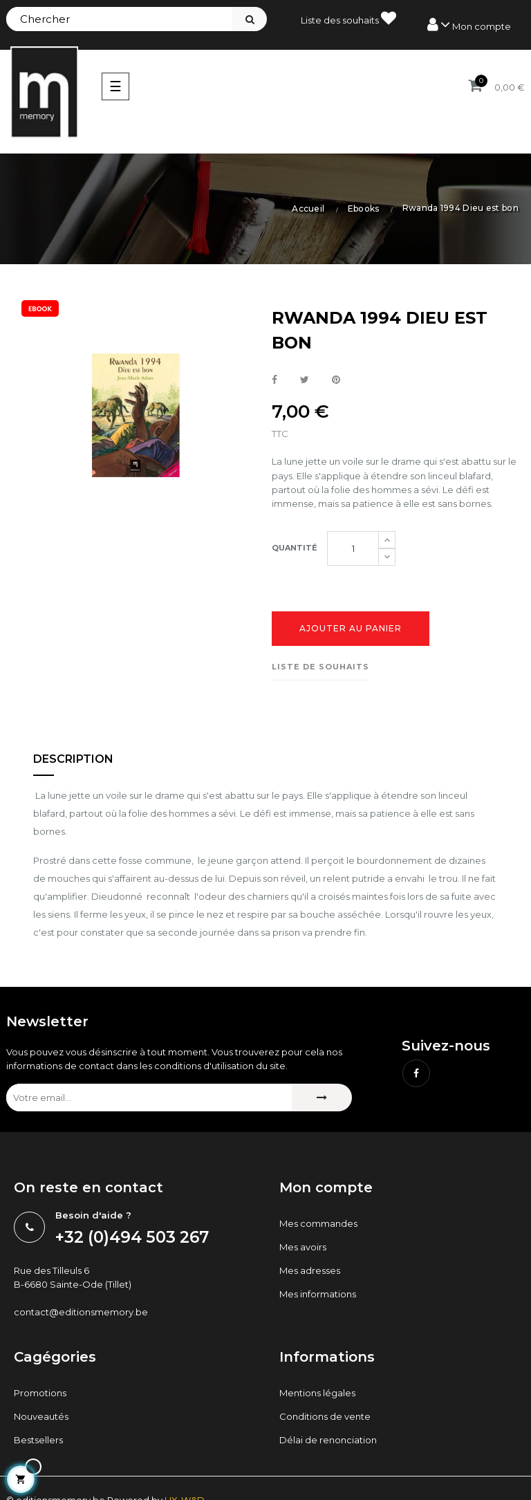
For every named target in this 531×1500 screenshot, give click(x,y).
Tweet (304, 380)
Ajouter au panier (350, 628)
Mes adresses (309, 1270)
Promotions (40, 1392)
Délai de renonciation (328, 1439)
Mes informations (317, 1293)
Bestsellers (38, 1439)
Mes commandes (318, 1223)
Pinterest (336, 380)
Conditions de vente (325, 1416)
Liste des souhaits (348, 18)
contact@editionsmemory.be (81, 1311)
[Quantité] (353, 548)
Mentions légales (317, 1392)
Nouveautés (41, 1416)
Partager (274, 380)
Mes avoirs (302, 1246)
